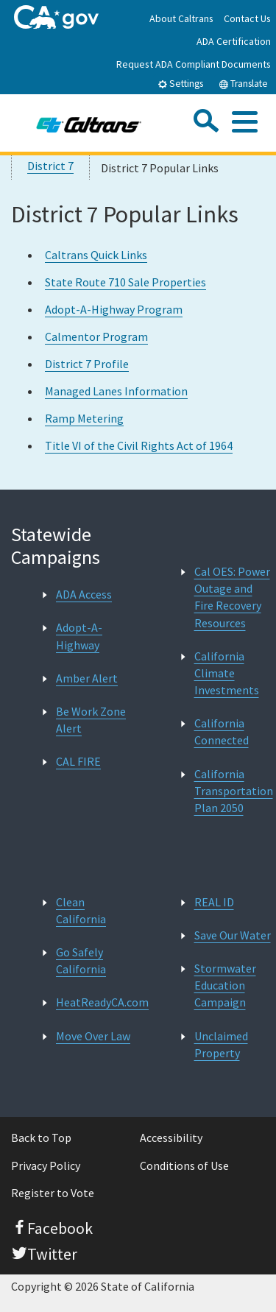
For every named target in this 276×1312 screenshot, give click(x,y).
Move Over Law (93, 1036)
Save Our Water (232, 935)
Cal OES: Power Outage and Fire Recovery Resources (232, 597)
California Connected (221, 731)
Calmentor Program (96, 336)
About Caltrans (181, 18)
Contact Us (247, 18)
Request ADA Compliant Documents (193, 64)
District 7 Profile (87, 363)
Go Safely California (81, 960)
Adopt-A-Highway (79, 636)
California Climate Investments (226, 673)
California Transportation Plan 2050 (233, 790)
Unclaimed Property (221, 1044)
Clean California (81, 910)
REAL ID (214, 902)
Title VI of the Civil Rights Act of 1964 (139, 445)
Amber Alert (87, 678)
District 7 (50, 165)
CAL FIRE (78, 761)
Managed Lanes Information (116, 391)
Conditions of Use (184, 1165)
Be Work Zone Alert (91, 720)
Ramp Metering (84, 418)
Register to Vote (52, 1192)
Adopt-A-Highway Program (114, 309)
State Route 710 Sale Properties (125, 282)
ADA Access (84, 594)
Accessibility (171, 1137)
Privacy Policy (45, 1165)
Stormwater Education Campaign (225, 985)
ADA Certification (234, 41)
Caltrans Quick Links (96, 254)
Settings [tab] (180, 83)
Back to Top (41, 1137)
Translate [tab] (243, 83)
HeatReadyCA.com (102, 1002)
